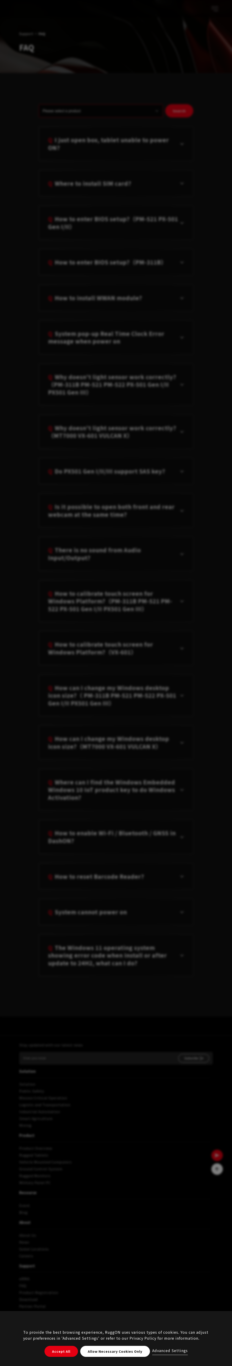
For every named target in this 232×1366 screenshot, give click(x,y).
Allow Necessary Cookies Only (115, 1351)
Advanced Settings (170, 1350)
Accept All (61, 1351)
